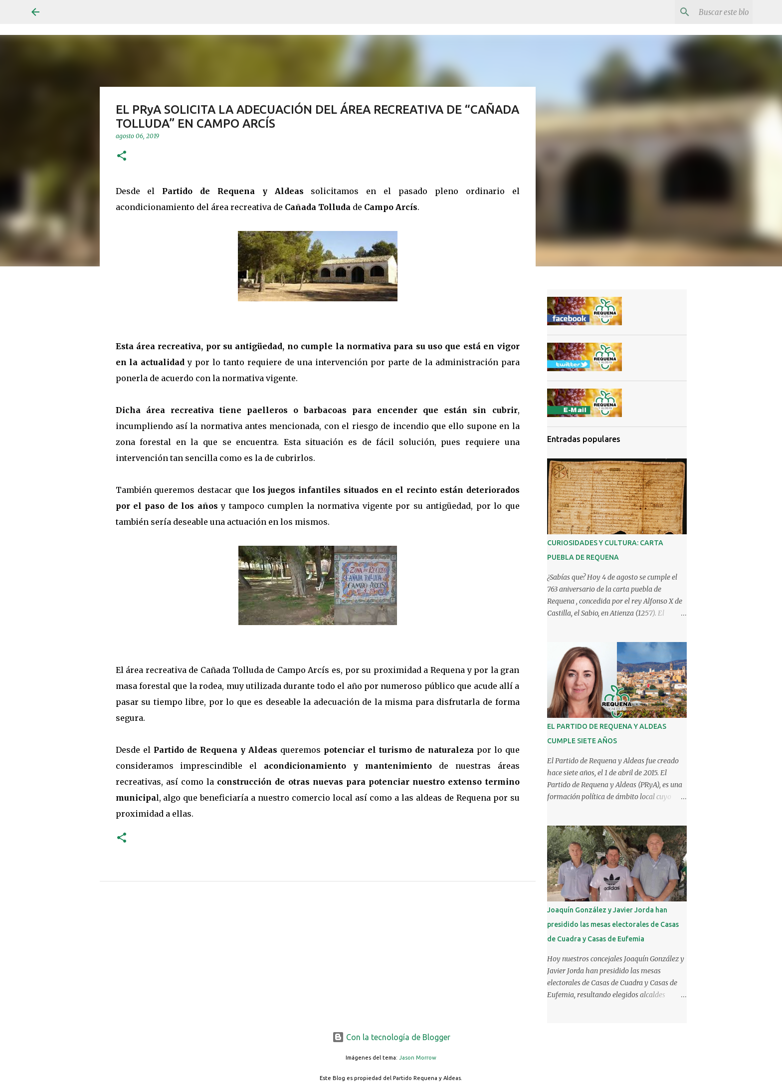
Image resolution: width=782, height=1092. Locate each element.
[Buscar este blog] (700, 12)
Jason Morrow (417, 1058)
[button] (122, 156)
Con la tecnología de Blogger (391, 1037)
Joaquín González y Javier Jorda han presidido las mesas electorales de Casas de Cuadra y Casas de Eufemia (613, 924)
